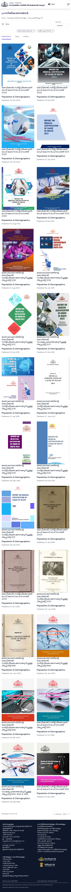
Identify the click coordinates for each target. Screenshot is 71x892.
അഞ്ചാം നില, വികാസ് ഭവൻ (13, 830)
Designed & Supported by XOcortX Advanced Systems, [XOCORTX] (16, 887)
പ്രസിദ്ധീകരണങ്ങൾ (45, 826)
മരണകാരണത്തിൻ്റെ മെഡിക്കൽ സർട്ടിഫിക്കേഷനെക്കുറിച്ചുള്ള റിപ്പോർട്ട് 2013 (17, 469)
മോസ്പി (6, 874)
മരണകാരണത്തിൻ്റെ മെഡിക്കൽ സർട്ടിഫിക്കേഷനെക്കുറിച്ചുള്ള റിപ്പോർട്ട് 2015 (17, 405)
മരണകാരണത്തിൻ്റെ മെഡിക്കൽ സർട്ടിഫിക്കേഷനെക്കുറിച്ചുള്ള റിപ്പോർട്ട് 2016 (52, 276)
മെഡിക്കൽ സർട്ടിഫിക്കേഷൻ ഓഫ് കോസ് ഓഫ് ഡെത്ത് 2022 (17, 152)
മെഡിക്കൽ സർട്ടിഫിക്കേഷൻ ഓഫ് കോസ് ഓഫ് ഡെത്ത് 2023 (52, 90)
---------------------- (12, 843)
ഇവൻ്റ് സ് (6, 847)
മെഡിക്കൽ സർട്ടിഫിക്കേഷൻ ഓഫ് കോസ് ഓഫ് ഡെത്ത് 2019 (53, 212)
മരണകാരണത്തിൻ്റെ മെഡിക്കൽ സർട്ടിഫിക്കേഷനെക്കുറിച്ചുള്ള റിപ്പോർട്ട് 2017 (17, 341)
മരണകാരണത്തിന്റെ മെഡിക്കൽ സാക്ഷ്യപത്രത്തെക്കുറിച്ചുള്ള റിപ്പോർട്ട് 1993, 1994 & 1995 (16, 790)
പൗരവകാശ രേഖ (44, 837)
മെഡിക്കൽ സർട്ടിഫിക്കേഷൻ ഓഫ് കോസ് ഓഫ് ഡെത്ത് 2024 (17, 90)
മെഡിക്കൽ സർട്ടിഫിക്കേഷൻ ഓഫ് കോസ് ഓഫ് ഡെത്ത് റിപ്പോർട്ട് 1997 (52, 725)
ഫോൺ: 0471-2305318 (11, 837)
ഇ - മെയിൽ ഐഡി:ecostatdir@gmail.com (13, 840)
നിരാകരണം (7, 859)
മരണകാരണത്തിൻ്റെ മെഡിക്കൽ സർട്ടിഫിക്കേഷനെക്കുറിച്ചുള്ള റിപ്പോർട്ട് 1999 (17, 662)
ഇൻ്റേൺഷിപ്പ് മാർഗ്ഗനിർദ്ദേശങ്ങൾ (15, 876)
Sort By (58, 22)
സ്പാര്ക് (6, 869)
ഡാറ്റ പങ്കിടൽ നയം (10, 867)
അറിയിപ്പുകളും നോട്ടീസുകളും (49, 828)
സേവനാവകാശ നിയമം (46, 843)
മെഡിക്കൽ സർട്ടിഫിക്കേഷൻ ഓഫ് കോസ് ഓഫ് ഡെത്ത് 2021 (53, 150)
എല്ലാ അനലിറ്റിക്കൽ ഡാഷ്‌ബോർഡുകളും (45, 846)
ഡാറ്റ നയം (7, 861)
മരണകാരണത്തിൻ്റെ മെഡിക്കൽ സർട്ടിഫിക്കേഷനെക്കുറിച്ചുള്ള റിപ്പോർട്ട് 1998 (52, 662)
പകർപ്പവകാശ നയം (10, 865)
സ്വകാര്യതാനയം (9, 863)
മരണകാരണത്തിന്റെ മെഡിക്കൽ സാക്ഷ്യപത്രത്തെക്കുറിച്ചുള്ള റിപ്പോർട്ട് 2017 (51, 341)
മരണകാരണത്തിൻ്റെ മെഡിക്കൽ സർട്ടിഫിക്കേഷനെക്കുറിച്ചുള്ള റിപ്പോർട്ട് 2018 (17, 276)
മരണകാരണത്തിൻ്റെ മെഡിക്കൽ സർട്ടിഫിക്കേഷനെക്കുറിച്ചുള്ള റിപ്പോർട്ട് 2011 (17, 533)
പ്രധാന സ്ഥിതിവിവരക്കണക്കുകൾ (50, 851)
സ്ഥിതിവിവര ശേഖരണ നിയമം (49, 839)
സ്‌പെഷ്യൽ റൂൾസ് (44, 841)
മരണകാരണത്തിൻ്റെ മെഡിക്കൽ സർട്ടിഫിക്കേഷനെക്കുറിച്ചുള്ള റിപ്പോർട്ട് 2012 (52, 469)
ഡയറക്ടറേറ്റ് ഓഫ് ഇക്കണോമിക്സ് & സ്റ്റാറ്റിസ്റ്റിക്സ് (17, 827)
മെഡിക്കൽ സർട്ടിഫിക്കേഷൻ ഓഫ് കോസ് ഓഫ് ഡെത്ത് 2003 (52, 532)
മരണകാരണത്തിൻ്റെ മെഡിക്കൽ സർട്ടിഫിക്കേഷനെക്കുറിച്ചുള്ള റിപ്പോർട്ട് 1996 (17, 726)
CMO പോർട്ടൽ (8, 872)
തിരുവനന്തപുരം (9, 833)
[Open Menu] (5, 24)
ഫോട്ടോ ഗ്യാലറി (8, 845)
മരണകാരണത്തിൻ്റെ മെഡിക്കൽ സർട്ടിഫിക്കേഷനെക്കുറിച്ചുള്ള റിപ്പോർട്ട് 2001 (52, 598)
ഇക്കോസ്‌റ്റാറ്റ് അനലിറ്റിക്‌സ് (13, 849)
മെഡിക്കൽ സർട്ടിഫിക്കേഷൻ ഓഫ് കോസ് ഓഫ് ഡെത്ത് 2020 (17, 213)
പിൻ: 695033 (7, 835)
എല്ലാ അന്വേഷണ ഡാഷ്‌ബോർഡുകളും (52, 849)
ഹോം (4, 18)
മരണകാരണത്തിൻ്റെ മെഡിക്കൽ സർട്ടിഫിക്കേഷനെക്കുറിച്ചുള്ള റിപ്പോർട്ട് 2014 (52, 405)
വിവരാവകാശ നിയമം (45, 833)
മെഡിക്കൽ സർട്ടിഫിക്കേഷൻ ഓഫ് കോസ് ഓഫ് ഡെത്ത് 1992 (53, 787)
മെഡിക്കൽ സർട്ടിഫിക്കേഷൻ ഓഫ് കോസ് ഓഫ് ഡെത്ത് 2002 (17, 596)
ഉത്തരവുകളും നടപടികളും (47, 830)
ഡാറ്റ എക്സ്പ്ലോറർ (35, 18)
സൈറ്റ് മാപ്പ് (41, 835)
